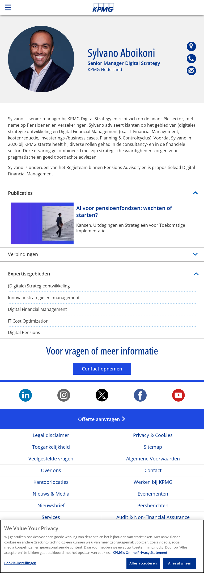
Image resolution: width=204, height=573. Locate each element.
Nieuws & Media (51, 494)
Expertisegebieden (102, 273)
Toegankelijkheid (51, 447)
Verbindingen (23, 254)
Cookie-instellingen (20, 562)
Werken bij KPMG (153, 482)
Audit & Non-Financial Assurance (153, 517)
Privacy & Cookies (153, 435)
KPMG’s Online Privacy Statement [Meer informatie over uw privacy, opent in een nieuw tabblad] (140, 552)
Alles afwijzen (180, 563)
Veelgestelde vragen (50, 459)
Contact (153, 470)
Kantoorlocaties (51, 482)
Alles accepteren (143, 563)
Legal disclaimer (51, 435)
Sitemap (153, 447)
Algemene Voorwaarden (153, 459)
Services (51, 517)
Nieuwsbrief (51, 505)
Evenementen (153, 494)
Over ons (51, 470)
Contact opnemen (106, 368)
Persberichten (152, 505)
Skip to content (143, 7)
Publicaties (20, 193)
